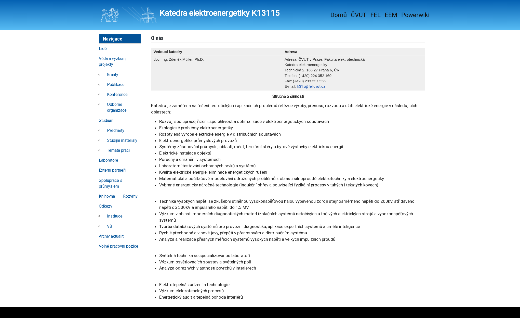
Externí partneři (112, 170)
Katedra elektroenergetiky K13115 (189, 15)
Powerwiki (415, 15)
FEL (375, 15)
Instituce (115, 216)
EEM (391, 15)
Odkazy (105, 206)
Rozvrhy (130, 196)
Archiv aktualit (111, 236)
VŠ (109, 226)
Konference (117, 94)
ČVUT (358, 15)
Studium (106, 120)
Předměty (115, 130)
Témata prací (118, 150)
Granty (112, 74)
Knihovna (107, 196)
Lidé (103, 48)
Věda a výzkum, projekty (112, 61)
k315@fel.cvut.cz (311, 86)
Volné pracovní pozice (118, 246)
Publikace (116, 84)
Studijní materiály (122, 140)
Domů (338, 15)
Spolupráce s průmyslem (110, 183)
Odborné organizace (117, 107)
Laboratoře (108, 160)
